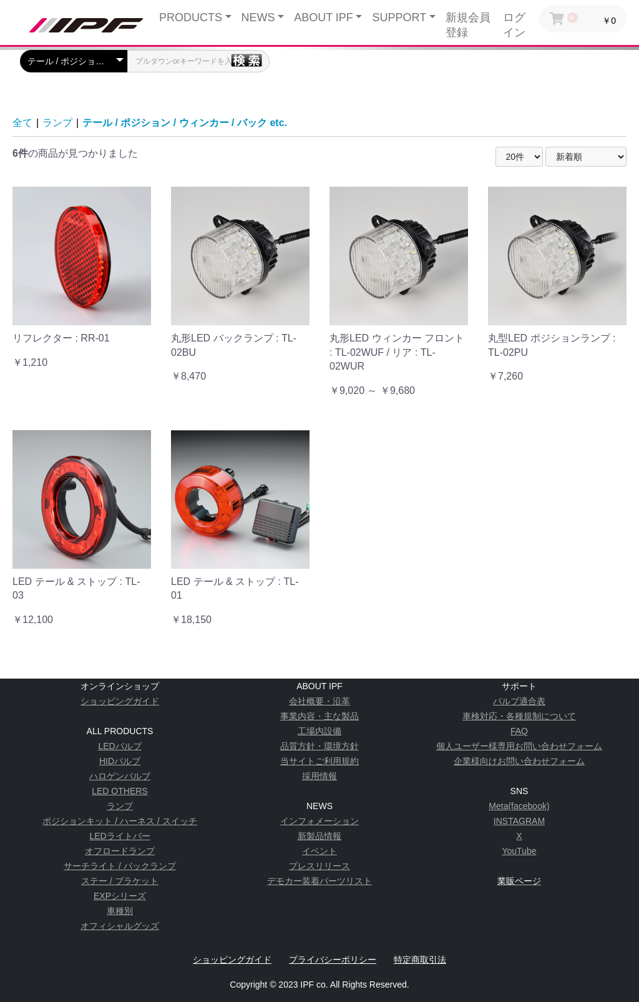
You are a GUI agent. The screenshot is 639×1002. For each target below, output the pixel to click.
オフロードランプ (120, 851)
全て (22, 122)
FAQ (519, 731)
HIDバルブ (119, 761)
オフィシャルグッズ (119, 926)
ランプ (57, 122)
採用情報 (319, 776)
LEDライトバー (119, 836)
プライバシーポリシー (332, 960)
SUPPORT (399, 17)
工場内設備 (319, 731)
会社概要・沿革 (319, 701)
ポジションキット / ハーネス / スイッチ (119, 821)
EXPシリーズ (120, 896)
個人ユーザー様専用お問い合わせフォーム (519, 746)
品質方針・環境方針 (319, 746)
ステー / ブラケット (120, 881)
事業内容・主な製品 (319, 716)
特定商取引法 (420, 960)
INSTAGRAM (519, 821)
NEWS (258, 17)
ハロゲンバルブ (119, 776)
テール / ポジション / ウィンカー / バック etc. (184, 122)
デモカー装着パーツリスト (319, 881)
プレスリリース (319, 866)
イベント (319, 851)
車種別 (120, 911)
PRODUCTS (190, 17)
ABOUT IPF (323, 17)
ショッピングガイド (119, 701)
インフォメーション (319, 821)
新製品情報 (319, 836)
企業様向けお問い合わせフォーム (519, 761)
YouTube (519, 851)
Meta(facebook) (519, 806)
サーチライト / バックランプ (120, 866)
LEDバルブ (119, 746)
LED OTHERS (119, 791)
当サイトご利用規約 (319, 761)
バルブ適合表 (519, 701)
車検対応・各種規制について (519, 716)
